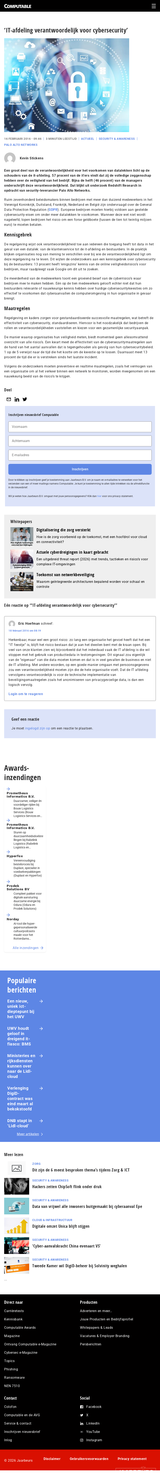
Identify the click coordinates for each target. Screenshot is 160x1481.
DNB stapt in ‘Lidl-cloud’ (19, 1123)
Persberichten (90, 1344)
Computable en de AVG (22, 1415)
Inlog (8, 1440)
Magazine (12, 1336)
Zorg (36, 1163)
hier (99, 496)
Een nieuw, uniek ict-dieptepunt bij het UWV (20, 1009)
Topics (9, 1361)
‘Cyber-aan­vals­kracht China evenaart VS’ (66, 1246)
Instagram (94, 1440)
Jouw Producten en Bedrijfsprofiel (106, 1319)
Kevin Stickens (31, 158)
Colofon (10, 1407)
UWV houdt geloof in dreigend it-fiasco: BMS (19, 1036)
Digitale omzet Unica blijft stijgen (61, 1226)
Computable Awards (20, 1328)
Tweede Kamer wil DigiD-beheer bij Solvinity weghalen (79, 1266)
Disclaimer (52, 1459)
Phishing (11, 1369)
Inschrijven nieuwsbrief (22, 1432)
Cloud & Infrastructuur (52, 1220)
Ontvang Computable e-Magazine (30, 1344)
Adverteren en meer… (96, 1311)
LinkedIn (93, 1423)
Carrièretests (14, 1311)
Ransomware (14, 1378)
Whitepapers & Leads (96, 1328)
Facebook (93, 1407)
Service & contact (17, 1423)
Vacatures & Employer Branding (105, 1336)
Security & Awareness (117, 138)
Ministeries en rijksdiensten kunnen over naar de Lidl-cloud (21, 1066)
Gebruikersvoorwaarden (89, 1459)
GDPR (53, 210)
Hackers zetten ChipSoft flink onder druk (66, 1186)
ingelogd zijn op (37, 728)
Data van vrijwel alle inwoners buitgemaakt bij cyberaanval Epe (87, 1206)
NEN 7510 (12, 1386)
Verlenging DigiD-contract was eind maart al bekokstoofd (20, 1098)
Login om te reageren (26, 694)
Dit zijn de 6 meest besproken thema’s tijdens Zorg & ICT (81, 1170)
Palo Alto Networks (21, 144)
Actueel (87, 138)
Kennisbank (13, 1319)
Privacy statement (132, 1459)
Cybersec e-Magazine (21, 1353)
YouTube (93, 1432)
